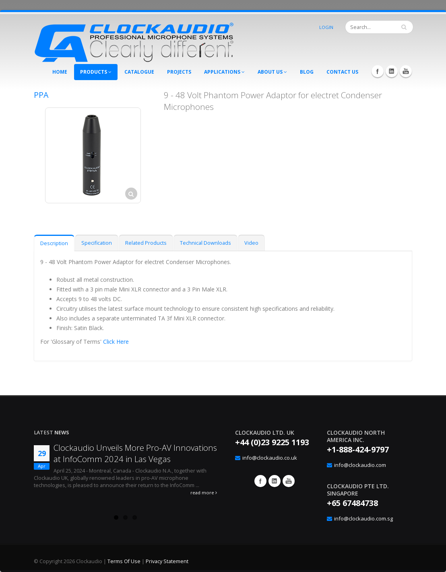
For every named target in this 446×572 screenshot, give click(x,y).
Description (54, 243)
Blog (307, 71)
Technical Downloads (205, 243)
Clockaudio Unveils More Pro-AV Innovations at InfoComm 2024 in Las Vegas (135, 453)
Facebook (378, 71)
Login (326, 27)
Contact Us (342, 71)
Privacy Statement (167, 561)
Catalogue (139, 71)
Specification (96, 243)
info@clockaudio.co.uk (269, 457)
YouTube (406, 71)
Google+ (274, 481)
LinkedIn (392, 71)
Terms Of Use (123, 561)
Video (251, 243)
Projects (179, 71)
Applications (224, 71)
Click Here (116, 341)
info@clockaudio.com (360, 465)
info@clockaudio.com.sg (363, 518)
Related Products (146, 243)
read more (203, 492)
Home (59, 71)
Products (96, 71)
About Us (272, 71)
